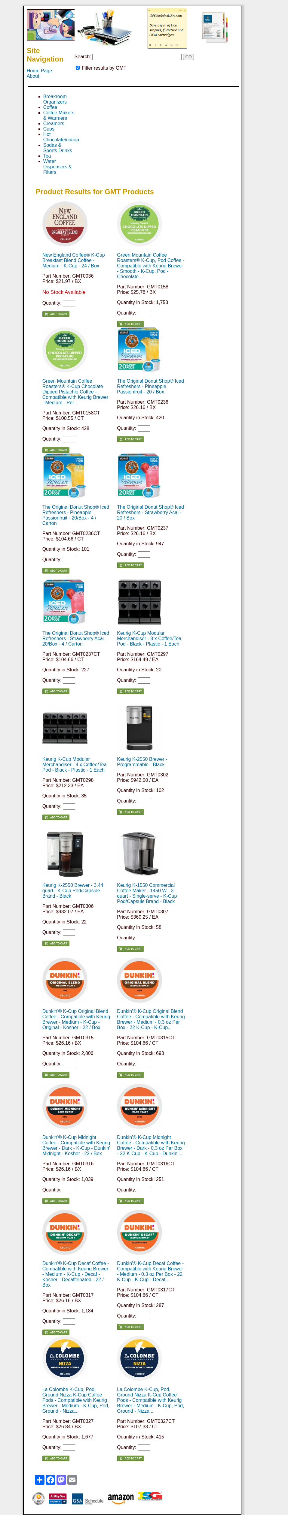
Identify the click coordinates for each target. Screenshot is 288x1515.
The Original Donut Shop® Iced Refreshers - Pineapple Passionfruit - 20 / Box (150, 386)
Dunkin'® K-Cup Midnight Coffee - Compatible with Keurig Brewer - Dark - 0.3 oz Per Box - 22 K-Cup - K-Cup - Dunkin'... (151, 1145)
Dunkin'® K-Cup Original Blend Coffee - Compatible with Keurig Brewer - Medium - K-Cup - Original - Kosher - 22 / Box (76, 1019)
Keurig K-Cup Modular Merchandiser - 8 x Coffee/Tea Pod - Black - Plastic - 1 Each (149, 638)
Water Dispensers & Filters (57, 167)
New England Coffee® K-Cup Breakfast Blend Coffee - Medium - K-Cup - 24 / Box (73, 260)
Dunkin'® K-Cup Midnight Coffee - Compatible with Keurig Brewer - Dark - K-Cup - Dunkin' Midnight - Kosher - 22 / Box (76, 1145)
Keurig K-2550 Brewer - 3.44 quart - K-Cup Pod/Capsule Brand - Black (72, 891)
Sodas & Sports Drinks (57, 148)
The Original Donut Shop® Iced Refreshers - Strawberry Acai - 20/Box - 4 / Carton (75, 638)
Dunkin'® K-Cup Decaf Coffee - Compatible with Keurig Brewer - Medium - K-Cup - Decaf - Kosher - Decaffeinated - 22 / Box (75, 1274)
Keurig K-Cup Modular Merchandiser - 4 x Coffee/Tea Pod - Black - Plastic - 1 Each (74, 765)
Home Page (39, 70)
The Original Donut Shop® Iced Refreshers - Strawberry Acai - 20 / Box (150, 512)
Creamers (53, 123)
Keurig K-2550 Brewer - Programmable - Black (142, 762)
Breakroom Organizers (55, 99)
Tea (47, 155)
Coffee (50, 107)
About (33, 76)
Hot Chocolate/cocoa (61, 137)
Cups (48, 128)
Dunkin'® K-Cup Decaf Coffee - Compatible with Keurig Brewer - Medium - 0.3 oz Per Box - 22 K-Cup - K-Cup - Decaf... (150, 1271)
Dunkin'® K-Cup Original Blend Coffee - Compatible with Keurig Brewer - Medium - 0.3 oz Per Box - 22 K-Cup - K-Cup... (151, 1019)
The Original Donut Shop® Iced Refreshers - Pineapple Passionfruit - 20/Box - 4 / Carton (75, 515)
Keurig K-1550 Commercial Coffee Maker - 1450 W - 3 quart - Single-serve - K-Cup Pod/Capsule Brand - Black (147, 893)
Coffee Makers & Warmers (59, 115)
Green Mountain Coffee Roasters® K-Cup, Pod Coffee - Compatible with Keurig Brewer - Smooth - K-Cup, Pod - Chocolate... (150, 265)
